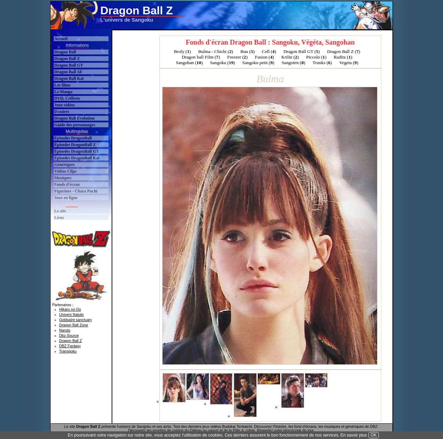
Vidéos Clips (65, 171)
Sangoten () (293, 62)
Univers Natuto (71, 314)
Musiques (63, 177)
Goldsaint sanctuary (75, 320)
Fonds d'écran (67, 184)
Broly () (182, 51)
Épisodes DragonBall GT (76, 151)
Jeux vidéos (64, 105)
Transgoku (68, 351)
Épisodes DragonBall (73, 138)
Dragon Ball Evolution (74, 118)
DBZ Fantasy (70, 346)
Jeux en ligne (66, 197)
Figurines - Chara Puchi (76, 191)
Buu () (247, 51)
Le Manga (63, 91)
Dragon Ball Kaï (69, 78)
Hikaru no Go (70, 309)
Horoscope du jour (299, 430)
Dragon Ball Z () (343, 51)
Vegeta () (349, 62)
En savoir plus (353, 435)
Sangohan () (189, 62)
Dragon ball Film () (201, 57)
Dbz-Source (69, 335)
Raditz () (343, 57)
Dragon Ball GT (68, 65)
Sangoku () (222, 62)
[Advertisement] (264, 15)
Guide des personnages (74, 124)
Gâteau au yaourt (204, 430)
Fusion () (264, 57)
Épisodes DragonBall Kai (76, 158)
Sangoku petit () (258, 62)
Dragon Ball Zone (73, 325)
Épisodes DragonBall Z (75, 144)
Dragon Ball (65, 52)
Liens (59, 217)
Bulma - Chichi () (215, 51)
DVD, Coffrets (67, 98)
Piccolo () (316, 57)
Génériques (64, 164)
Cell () (269, 51)
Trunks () (322, 62)
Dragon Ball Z (67, 58)
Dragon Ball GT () (302, 51)
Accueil (61, 38)
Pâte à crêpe (244, 430)
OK (373, 435)
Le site (60, 211)
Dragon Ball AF (68, 71)
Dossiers (61, 111)
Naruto (64, 330)
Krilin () (290, 57)
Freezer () (237, 57)
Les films (62, 85)
